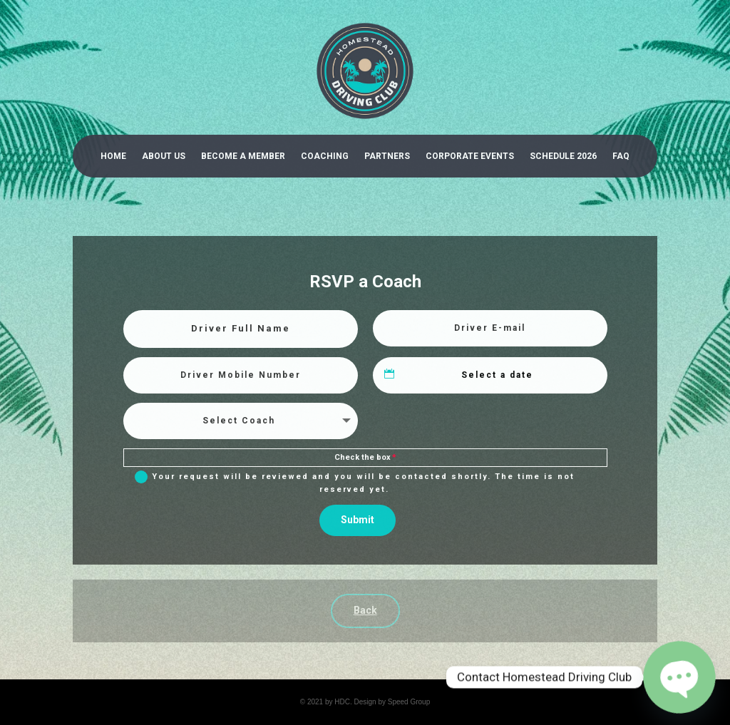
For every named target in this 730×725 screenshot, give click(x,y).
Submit (357, 519)
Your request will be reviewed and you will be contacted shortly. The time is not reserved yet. (355, 482)
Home (113, 156)
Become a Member (243, 156)
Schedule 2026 (563, 156)
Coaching (325, 156)
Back (365, 610)
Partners (387, 156)
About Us (163, 156)
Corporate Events (470, 156)
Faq (620, 156)
